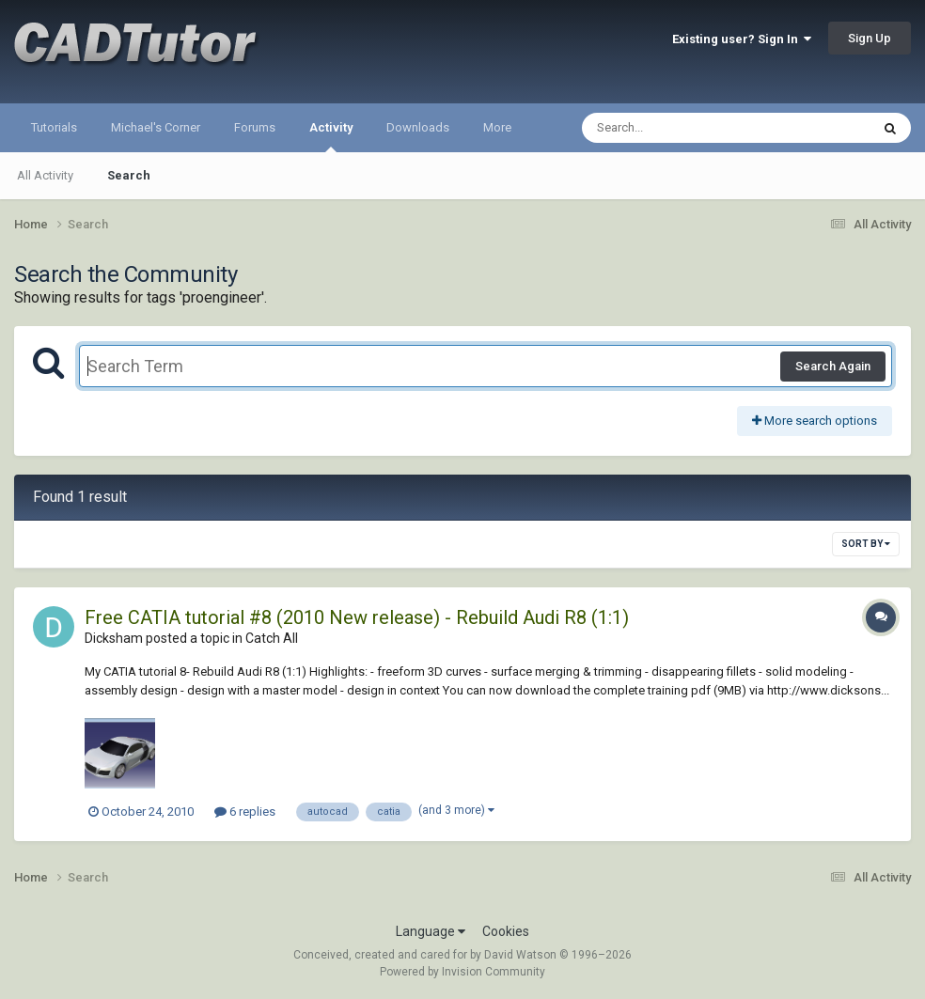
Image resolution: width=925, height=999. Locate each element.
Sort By (865, 544)
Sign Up (869, 38)
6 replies (244, 811)
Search (128, 175)
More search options (814, 421)
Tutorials (54, 127)
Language (430, 931)
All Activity (45, 175)
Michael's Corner (155, 127)
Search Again (832, 366)
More (497, 127)
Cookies (505, 931)
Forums (254, 127)
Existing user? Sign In (741, 39)
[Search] (677, 128)
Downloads (417, 127)
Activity (331, 136)
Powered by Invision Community (462, 971)
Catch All (271, 638)
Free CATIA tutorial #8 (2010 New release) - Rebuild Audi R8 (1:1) (357, 617)
